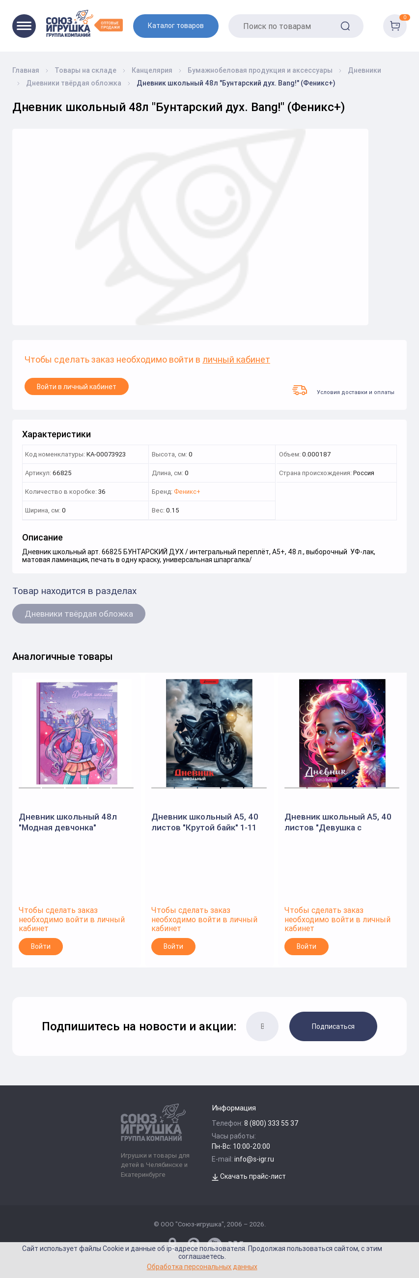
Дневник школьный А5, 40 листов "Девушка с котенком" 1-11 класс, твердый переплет (337, 822)
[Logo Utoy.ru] (84, 23)
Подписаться (333, 1026)
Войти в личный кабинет (76, 386)
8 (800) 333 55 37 (271, 1123)
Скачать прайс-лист (249, 1176)
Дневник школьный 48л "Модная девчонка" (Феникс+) (68, 822)
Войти (41, 946)
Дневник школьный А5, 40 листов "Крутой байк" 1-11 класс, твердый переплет (204, 822)
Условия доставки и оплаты (343, 390)
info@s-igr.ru (254, 1159)
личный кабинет (236, 360)
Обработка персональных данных (202, 1266)
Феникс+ (187, 492)
